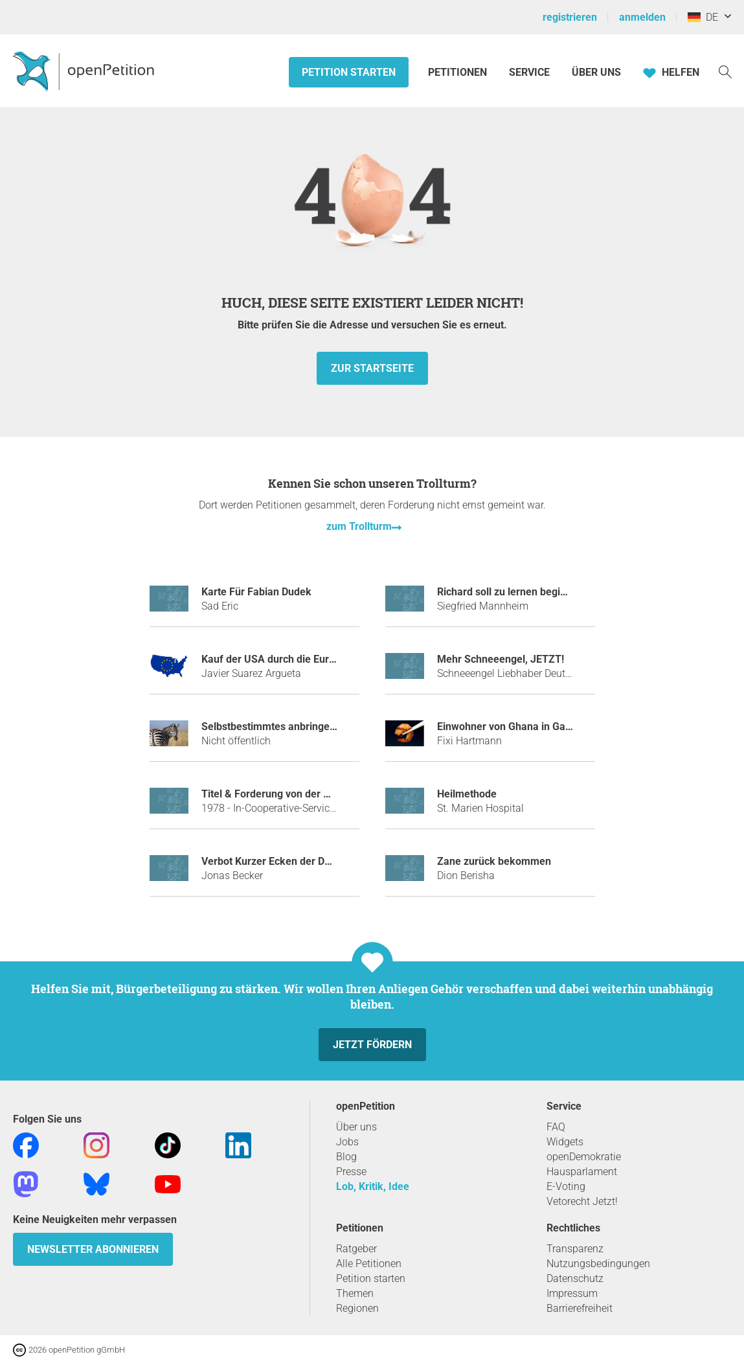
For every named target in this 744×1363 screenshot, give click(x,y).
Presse (351, 1171)
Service (529, 72)
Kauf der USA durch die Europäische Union (301, 659)
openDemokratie (584, 1157)
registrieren (570, 17)
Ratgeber (356, 1249)
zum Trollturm (359, 526)
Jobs (347, 1142)
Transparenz (575, 1249)
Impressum (572, 1293)
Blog (346, 1157)
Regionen (357, 1308)
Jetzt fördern (372, 1044)
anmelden (642, 17)
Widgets (565, 1142)
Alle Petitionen (368, 1263)
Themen (355, 1293)
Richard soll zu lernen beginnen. (512, 592)
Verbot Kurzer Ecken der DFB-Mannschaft (298, 861)
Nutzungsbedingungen (598, 1263)
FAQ (556, 1127)
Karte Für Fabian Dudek (256, 592)
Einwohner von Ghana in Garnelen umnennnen (545, 726)
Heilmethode (467, 794)
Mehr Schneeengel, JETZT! (500, 659)
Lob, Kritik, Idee (372, 1186)
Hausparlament (582, 1171)
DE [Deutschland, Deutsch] (703, 17)
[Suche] (725, 70)
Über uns (356, 1127)
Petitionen (459, 72)
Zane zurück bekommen (494, 861)
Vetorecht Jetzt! (582, 1201)
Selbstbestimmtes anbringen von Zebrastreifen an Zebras (336, 726)
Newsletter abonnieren (93, 1249)
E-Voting (566, 1186)
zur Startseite (372, 368)
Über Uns (596, 72)
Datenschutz (575, 1278)
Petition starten (349, 72)
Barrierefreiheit (580, 1308)
